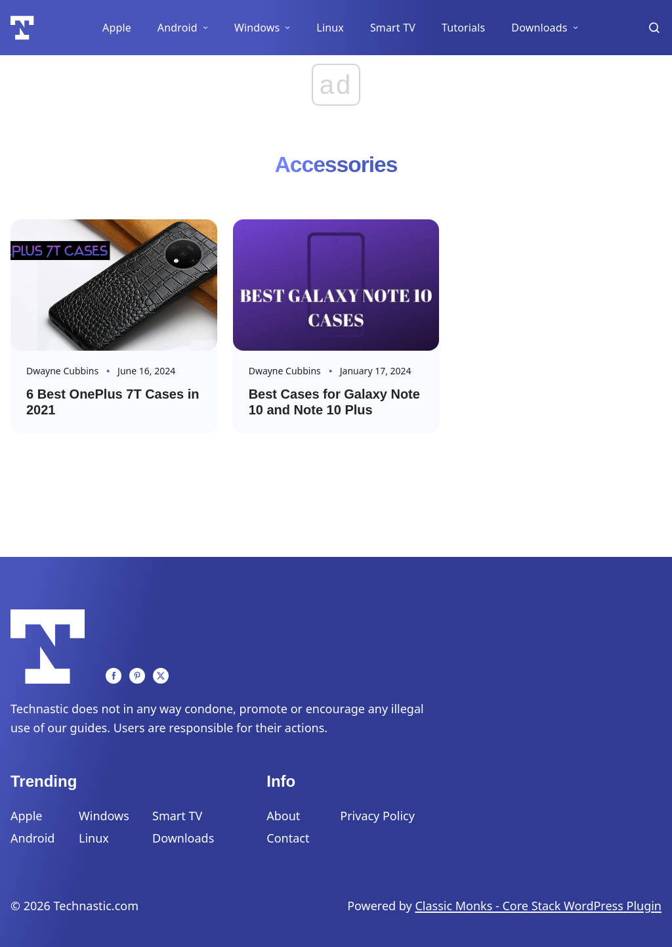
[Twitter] (161, 676)
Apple (116, 27)
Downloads (539, 27)
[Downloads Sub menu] (575, 27)
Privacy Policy (377, 816)
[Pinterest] (137, 676)
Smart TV (392, 27)
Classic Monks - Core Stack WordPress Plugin (538, 906)
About (283, 816)
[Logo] (22, 28)
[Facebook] (113, 676)
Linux (330, 27)
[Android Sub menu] (205, 27)
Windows (257, 27)
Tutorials (463, 27)
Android (178, 27)
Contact (287, 838)
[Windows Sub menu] (287, 27)
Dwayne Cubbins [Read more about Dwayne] (62, 370)
